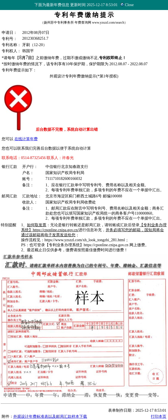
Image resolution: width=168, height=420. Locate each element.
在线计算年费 (26, 139)
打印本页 (158, 416)
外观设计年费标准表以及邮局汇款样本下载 (50, 416)
